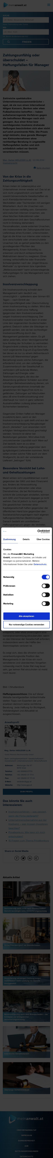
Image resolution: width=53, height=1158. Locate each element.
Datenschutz (40, 564)
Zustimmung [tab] (9, 539)
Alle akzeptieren (26, 616)
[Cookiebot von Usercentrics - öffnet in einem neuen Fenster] (38, 531)
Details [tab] (26, 539)
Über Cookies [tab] (43, 539)
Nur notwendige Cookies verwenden (26, 624)
